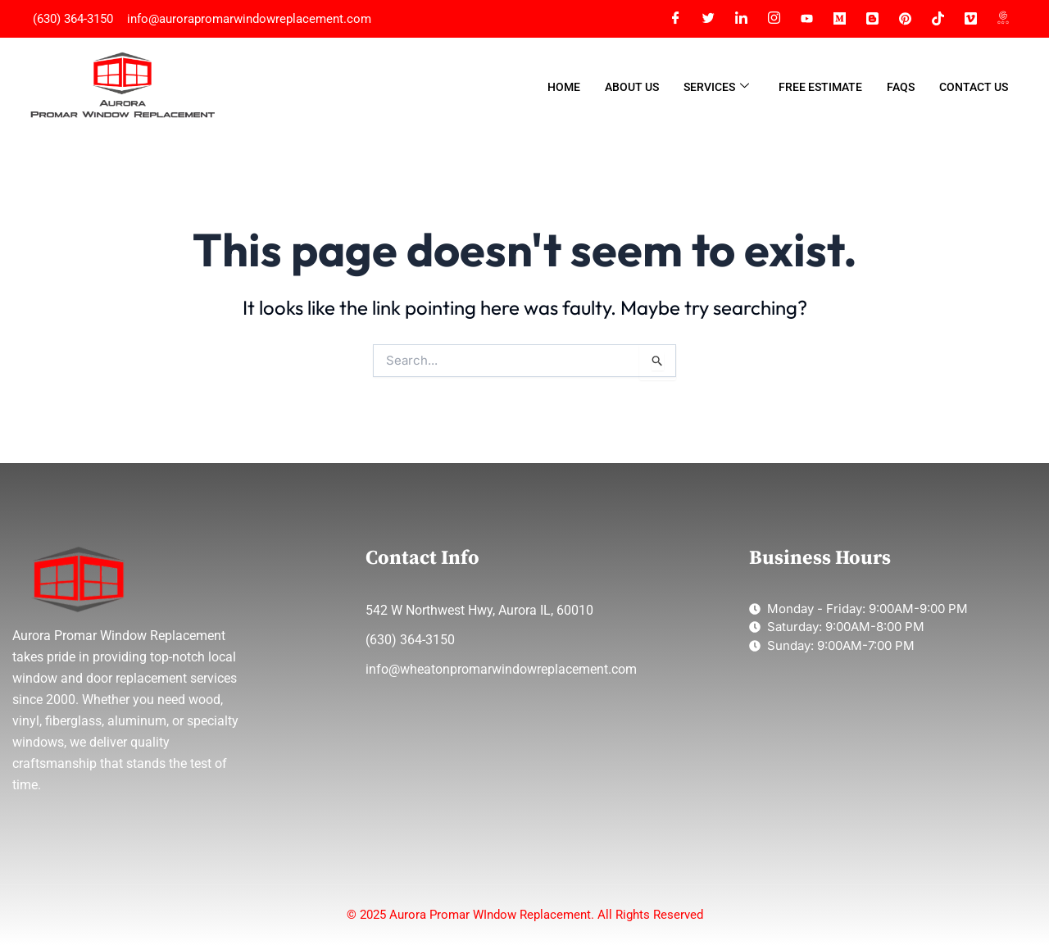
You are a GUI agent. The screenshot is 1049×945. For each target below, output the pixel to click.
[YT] (806, 19)
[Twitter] (708, 19)
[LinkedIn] (741, 19)
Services (716, 87)
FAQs (901, 86)
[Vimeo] (970, 19)
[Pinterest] (904, 19)
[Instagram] (773, 19)
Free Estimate (820, 86)
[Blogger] (872, 19)
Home (563, 86)
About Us (632, 86)
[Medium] (839, 19)
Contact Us (973, 86)
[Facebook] (675, 19)
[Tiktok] (937, 19)
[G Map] (1003, 19)
